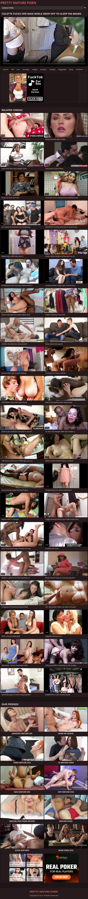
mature (5, 69)
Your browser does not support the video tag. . (44, 41)
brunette (26, 69)
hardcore (79, 69)
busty (71, 69)
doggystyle (62, 69)
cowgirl (34, 69)
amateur (43, 69)
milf (12, 69)
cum (18, 69)
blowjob (52, 69)
